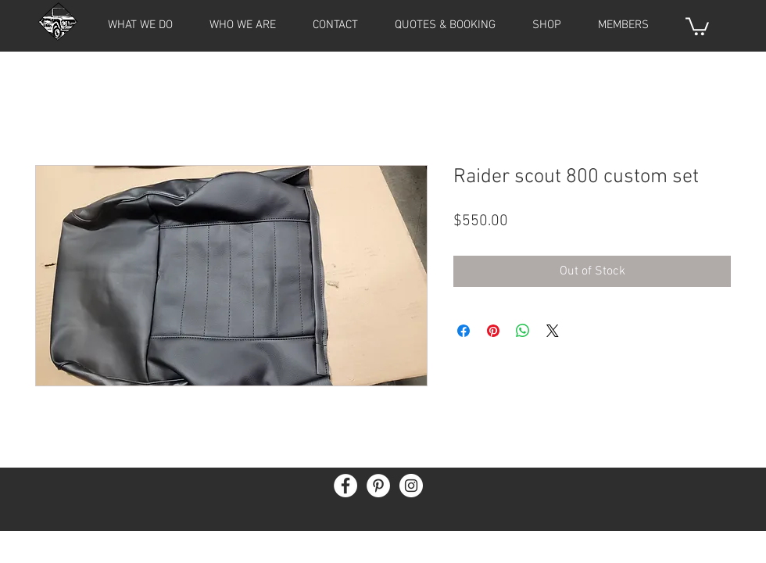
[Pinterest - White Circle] (378, 485)
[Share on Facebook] (463, 330)
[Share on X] (552, 330)
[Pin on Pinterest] (493, 330)
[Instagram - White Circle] (411, 485)
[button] (623, 25)
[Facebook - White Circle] (345, 485)
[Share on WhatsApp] (523, 330)
